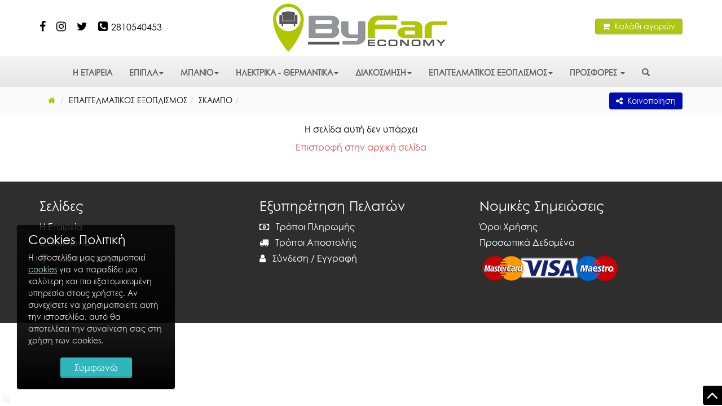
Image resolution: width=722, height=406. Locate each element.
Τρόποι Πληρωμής (307, 226)
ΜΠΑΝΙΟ (199, 72)
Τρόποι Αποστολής (307, 242)
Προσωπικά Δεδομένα (527, 242)
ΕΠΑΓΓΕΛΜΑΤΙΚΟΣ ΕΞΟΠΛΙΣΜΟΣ (491, 72)
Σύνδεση (284, 258)
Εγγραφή (337, 258)
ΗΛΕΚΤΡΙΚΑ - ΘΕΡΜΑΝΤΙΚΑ (287, 72)
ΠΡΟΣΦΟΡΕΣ (597, 72)
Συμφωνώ (96, 367)
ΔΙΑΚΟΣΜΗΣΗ (383, 72)
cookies (42, 269)
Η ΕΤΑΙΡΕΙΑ (92, 72)
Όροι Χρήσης (508, 226)
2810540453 (136, 27)
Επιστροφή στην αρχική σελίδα (361, 147)
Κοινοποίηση (646, 100)
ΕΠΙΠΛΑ (146, 72)
